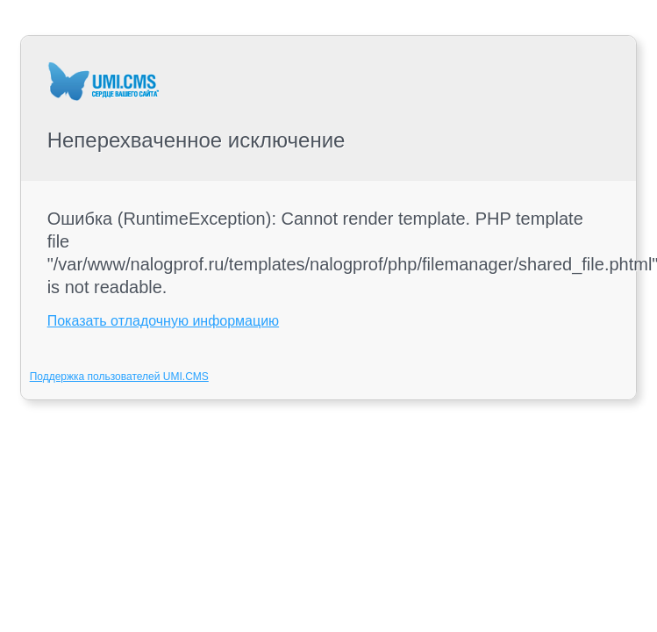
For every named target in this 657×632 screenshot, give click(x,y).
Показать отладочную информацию (163, 320)
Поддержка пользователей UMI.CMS (119, 376)
